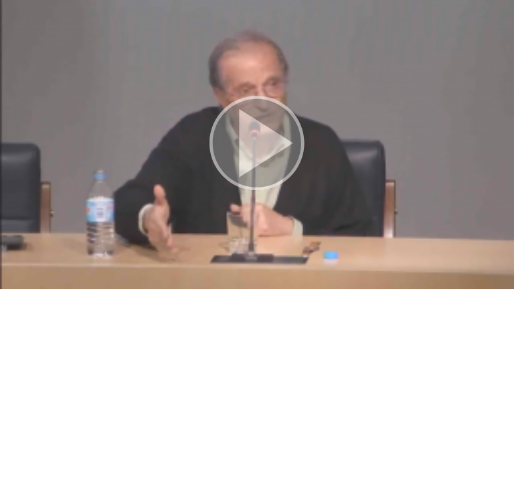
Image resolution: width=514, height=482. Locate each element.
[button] (257, 144)
